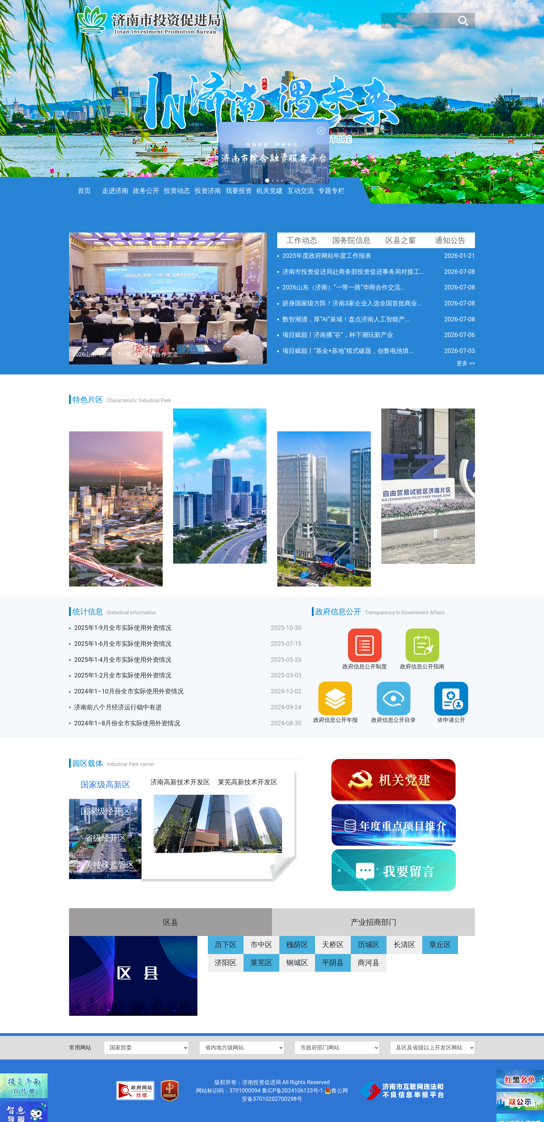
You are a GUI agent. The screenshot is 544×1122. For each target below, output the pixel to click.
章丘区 (440, 944)
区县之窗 (400, 240)
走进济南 (115, 191)
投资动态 (177, 191)
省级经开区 (105, 838)
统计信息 (88, 611)
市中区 (261, 944)
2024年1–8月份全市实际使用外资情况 (127, 723)
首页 (84, 191)
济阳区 (226, 963)
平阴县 (333, 963)
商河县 (369, 963)
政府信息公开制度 (364, 666)
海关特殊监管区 (105, 865)
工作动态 (302, 240)
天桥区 (333, 944)
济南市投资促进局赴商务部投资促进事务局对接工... (353, 271)
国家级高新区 (105, 785)
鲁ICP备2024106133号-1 (292, 1090)
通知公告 (450, 240)
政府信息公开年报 (335, 720)
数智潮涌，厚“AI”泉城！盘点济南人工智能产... (346, 319)
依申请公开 (451, 720)
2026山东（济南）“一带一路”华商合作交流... (343, 287)
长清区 (404, 944)
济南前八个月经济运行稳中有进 (118, 707)
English (492, 5)
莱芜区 (261, 963)
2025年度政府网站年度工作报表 (326, 255)
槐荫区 (297, 944)
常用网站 (80, 1047)
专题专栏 (331, 191)
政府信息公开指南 (422, 666)
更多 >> (466, 363)
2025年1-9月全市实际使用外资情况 (122, 627)
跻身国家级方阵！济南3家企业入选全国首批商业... (352, 303)
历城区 (369, 944)
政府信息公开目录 (393, 720)
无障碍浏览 (520, 5)
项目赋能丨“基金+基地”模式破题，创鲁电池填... (348, 350)
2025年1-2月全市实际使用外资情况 (122, 675)
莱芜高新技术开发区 (247, 782)
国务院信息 (351, 240)
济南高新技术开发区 (180, 782)
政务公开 (146, 191)
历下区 (226, 944)
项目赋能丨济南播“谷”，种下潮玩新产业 (337, 334)
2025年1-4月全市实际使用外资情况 (122, 659)
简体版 (471, 5)
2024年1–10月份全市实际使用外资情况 (129, 691)
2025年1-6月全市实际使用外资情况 (122, 643)
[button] (258, 298)
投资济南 (208, 191)
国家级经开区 (105, 811)
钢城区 (297, 963)
